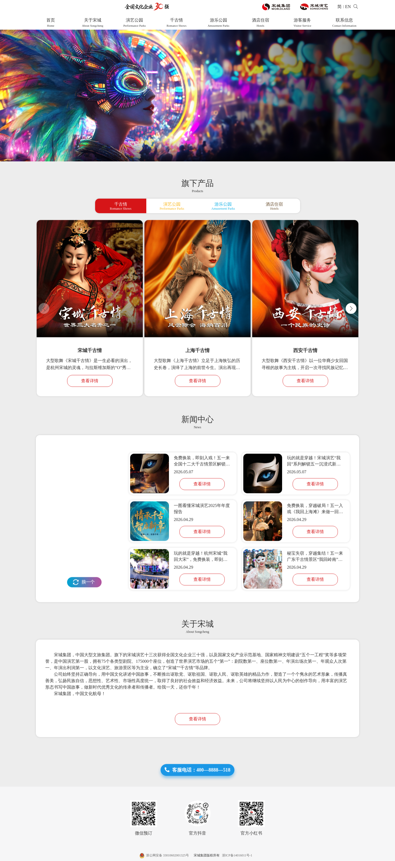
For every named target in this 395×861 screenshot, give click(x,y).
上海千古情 (197, 371)
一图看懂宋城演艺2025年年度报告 (202, 527)
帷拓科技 (352, 855)
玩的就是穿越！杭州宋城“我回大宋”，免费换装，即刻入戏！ (200, 576)
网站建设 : (338, 855)
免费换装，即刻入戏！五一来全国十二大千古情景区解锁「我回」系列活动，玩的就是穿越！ (202, 480)
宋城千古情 (90, 371)
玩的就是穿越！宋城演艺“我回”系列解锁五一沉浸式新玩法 (314, 480)
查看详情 (89, 402)
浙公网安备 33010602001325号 (165, 855)
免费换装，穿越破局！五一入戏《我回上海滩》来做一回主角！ (315, 528)
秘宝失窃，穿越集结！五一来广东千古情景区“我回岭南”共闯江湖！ (315, 576)
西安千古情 (305, 371)
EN (348, 6)
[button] (351, 329)
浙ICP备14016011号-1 (236, 855)
